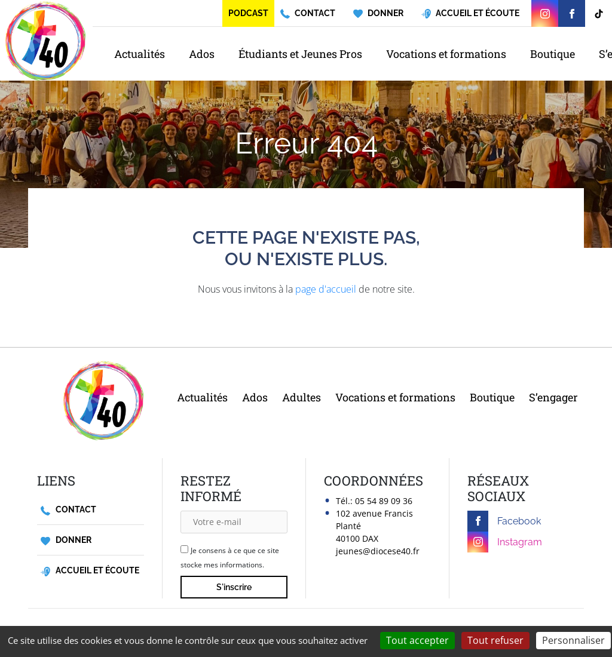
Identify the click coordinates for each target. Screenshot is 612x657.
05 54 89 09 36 (383, 500)
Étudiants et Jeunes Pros (300, 54)
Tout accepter (417, 640)
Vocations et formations (446, 54)
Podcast (248, 13)
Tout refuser (495, 640)
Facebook (504, 521)
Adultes (301, 397)
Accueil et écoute (90, 571)
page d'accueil (325, 289)
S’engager (553, 397)
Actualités (139, 54)
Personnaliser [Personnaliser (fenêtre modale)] (573, 640)
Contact (68, 510)
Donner (66, 540)
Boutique (552, 54)
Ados (202, 54)
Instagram (504, 542)
